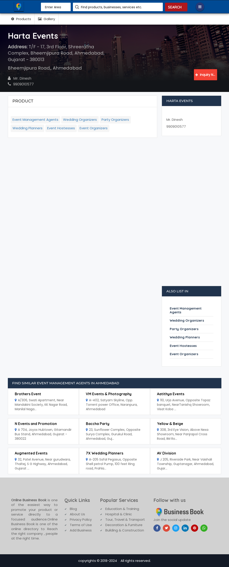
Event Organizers (94, 128)
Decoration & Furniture (123, 524)
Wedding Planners (27, 128)
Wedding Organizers (80, 119)
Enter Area (53, 7)
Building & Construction (124, 530)
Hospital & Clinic (118, 514)
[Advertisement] (191, 213)
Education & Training (122, 508)
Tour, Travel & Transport (125, 519)
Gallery (46, 19)
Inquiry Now (206, 74)
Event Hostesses (61, 128)
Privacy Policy (81, 519)
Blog (73, 508)
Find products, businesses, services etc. (111, 7)
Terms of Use (81, 524)
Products (21, 19)
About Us (77, 514)
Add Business (81, 530)
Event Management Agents (35, 119)
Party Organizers (115, 119)
